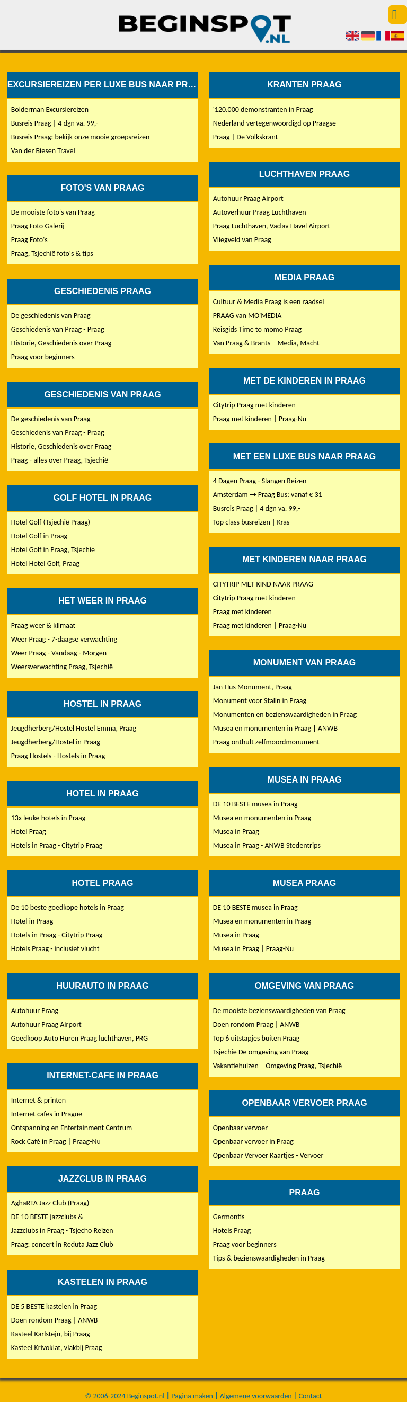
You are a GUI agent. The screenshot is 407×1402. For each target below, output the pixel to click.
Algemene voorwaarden (256, 1395)
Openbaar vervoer (240, 1127)
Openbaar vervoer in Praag (253, 1141)
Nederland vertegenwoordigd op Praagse (274, 123)
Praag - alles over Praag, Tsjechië (59, 460)
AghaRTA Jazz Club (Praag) (50, 1203)
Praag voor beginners (43, 356)
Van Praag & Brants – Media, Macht (266, 343)
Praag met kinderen (242, 611)
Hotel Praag (28, 831)
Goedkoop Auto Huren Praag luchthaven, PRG (79, 1038)
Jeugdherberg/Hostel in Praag (55, 742)
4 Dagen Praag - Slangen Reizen (260, 480)
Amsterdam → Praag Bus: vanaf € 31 (267, 494)
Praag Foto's (29, 239)
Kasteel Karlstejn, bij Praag (50, 1333)
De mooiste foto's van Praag (53, 212)
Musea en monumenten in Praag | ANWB (275, 728)
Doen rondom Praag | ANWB (54, 1320)
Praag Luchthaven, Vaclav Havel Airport (271, 225)
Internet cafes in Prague (46, 1114)
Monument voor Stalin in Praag (259, 700)
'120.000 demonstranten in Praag (263, 109)
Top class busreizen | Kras (251, 522)
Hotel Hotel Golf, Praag (45, 563)
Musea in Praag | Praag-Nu (253, 948)
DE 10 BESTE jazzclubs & (47, 1216)
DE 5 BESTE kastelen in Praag (54, 1306)
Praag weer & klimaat (43, 625)
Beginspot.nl (146, 1395)
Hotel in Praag (32, 921)
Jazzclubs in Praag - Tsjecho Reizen (62, 1230)
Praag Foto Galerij (38, 225)
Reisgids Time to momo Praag (257, 329)
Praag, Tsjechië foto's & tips (52, 253)
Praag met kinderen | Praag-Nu (259, 418)
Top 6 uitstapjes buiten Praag (256, 1038)
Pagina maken (192, 1395)
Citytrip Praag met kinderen (254, 405)
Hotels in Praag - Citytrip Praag (57, 845)
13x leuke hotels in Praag (48, 817)
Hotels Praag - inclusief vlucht (55, 948)
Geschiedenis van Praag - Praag (57, 329)
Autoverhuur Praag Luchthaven (259, 212)
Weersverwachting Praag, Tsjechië (62, 666)
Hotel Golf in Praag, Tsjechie (53, 549)
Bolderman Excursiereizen (50, 109)
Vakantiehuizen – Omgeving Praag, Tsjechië (277, 1065)
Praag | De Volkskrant (245, 136)
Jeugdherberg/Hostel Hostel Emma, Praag (73, 728)
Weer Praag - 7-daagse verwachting (64, 639)
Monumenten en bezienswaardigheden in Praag (285, 714)
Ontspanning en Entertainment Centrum (71, 1127)
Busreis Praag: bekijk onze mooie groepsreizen (80, 136)
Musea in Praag (236, 831)
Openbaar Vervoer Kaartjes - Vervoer (268, 1155)
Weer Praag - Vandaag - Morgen (59, 653)
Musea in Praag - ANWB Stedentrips (267, 845)
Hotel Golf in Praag (39, 535)
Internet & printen (38, 1100)
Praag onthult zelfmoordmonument (266, 742)
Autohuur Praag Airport (46, 1024)
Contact (310, 1395)
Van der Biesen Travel (43, 150)
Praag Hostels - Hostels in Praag (58, 755)
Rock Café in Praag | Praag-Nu (56, 1141)
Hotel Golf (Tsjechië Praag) (50, 522)
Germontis (229, 1216)
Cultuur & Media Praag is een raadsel (268, 301)
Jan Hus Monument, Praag (252, 686)
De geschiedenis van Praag (51, 315)
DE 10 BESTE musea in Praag (255, 804)
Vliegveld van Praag (242, 239)
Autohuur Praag (34, 1010)
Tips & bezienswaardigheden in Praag (269, 1258)
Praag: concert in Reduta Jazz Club (62, 1244)
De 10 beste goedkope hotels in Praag (67, 907)
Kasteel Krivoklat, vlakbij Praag (56, 1347)
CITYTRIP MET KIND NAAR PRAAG (263, 584)
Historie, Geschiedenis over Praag (61, 343)
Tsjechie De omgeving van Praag (261, 1052)
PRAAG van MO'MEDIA (247, 315)
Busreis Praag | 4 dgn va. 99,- (55, 123)
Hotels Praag (232, 1230)
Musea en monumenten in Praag (262, 817)
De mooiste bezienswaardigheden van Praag (279, 1010)
